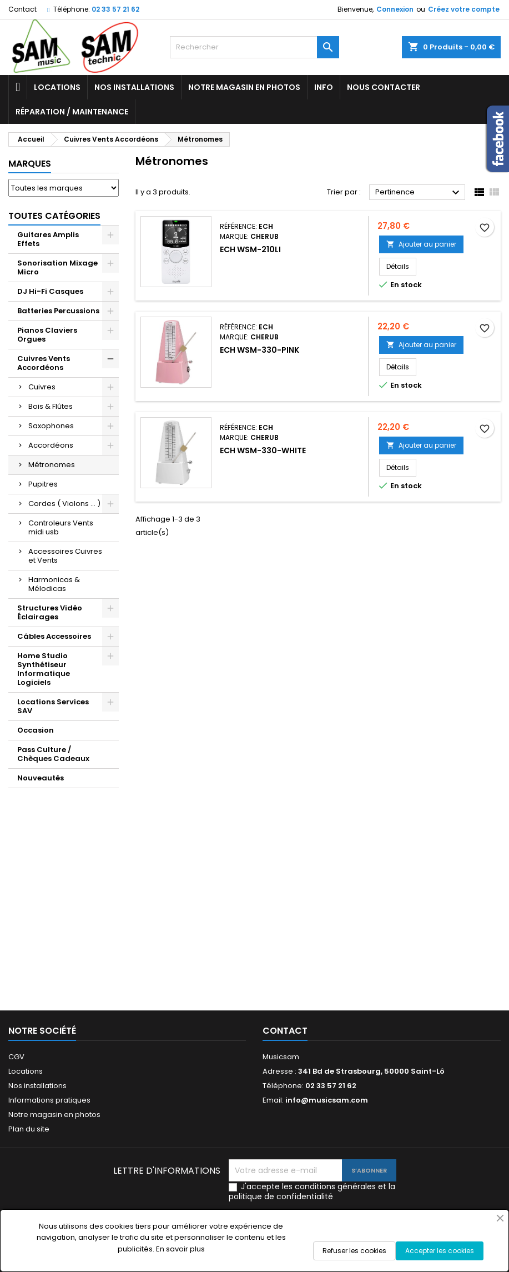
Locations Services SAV (53, 706)
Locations (57, 87)
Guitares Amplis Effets (48, 239)
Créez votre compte (464, 9)
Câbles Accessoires (54, 636)
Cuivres (42, 387)
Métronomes (51, 464)
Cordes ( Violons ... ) (64, 503)
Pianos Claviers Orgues (47, 334)
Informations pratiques (49, 1100)
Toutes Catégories (54, 215)
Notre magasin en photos (244, 87)
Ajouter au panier (421, 244)
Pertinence (418, 192)
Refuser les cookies (354, 1250)
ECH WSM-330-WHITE (263, 450)
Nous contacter (383, 87)
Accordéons (50, 445)
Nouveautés (40, 778)
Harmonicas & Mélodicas (54, 584)
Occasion (35, 730)
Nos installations (134, 87)
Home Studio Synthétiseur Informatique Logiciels (43, 669)
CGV (16, 1056)
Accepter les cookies (439, 1250)
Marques (29, 163)
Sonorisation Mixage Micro (57, 267)
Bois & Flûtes (50, 406)
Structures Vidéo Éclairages (49, 612)
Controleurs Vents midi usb (60, 527)
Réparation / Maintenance (72, 111)
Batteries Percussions (58, 311)
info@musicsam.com (326, 1100)
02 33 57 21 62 (115, 9)
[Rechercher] (255, 47)
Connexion (395, 9)
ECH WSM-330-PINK (259, 349)
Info (323, 87)
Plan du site (28, 1129)
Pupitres (43, 484)
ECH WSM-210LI (250, 249)
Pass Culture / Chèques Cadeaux (53, 754)
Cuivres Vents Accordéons (43, 363)
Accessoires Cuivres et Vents (65, 555)
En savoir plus (180, 1249)
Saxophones (51, 425)
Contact (22, 9)
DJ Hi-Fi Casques (50, 291)
